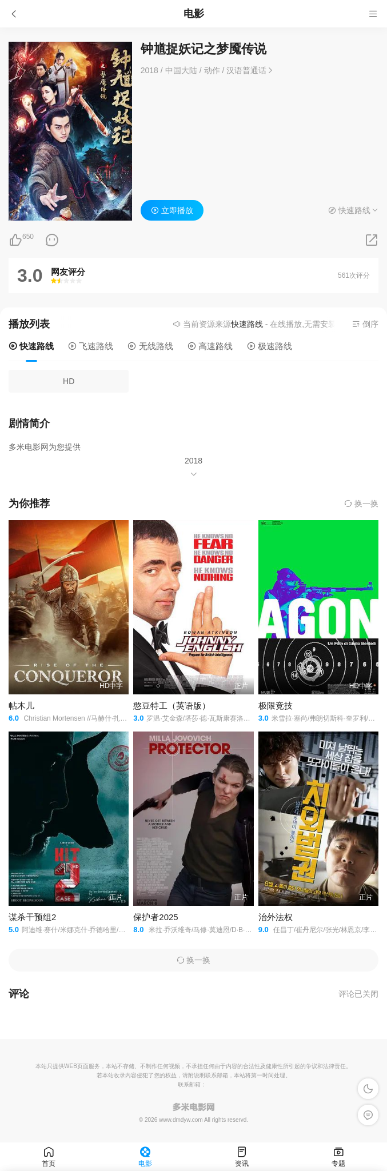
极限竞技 (275, 705)
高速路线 (210, 346)
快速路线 (31, 346)
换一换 (361, 503)
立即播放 (172, 210)
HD (68, 381)
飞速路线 (90, 346)
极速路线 (269, 346)
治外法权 (275, 917)
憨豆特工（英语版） (171, 705)
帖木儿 (21, 705)
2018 (193, 460)
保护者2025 (155, 917)
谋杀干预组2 (32, 917)
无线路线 (150, 346)
